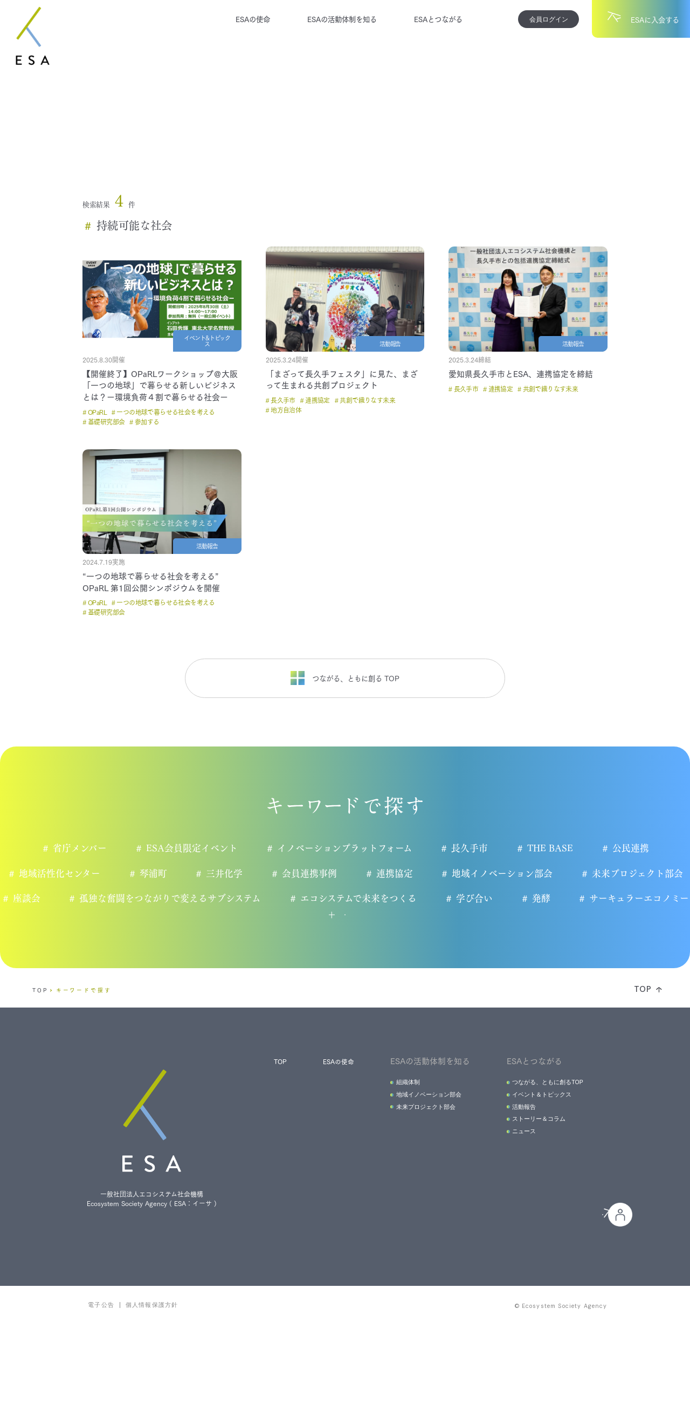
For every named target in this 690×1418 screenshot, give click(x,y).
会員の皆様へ (535, 1286)
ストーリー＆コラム (529, 1168)
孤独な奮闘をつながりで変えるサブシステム (238, 899)
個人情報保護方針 (152, 1394)
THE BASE (550, 848)
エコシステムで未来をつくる (426, 899)
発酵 (611, 899)
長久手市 (468, 848)
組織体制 (391, 1123)
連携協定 (393, 873)
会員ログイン (548, 19)
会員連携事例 (308, 873)
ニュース (512, 1184)
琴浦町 (150, 873)
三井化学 (222, 873)
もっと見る (314, 944)
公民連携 (632, 848)
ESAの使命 (253, 18)
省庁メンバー (75, 848)
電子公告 (101, 1394)
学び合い (543, 899)
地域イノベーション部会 (503, 873)
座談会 (93, 899)
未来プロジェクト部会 (639, 873)
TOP (40, 1030)
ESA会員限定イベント (188, 848)
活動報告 (512, 1153)
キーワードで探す (84, 1030)
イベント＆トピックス (533, 1138)
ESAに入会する (416, 1286)
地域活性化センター (55, 873)
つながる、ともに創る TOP (345, 678)
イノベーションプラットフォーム (342, 848)
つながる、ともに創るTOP (540, 1123)
